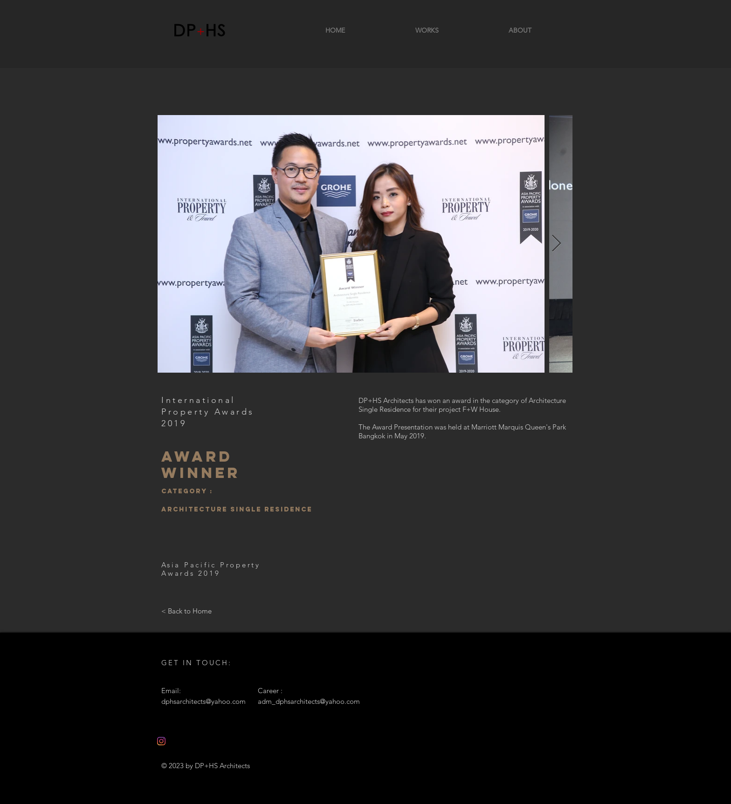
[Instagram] (161, 741)
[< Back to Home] (186, 610)
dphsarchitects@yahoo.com (203, 701)
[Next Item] (556, 244)
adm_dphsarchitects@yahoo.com (309, 701)
